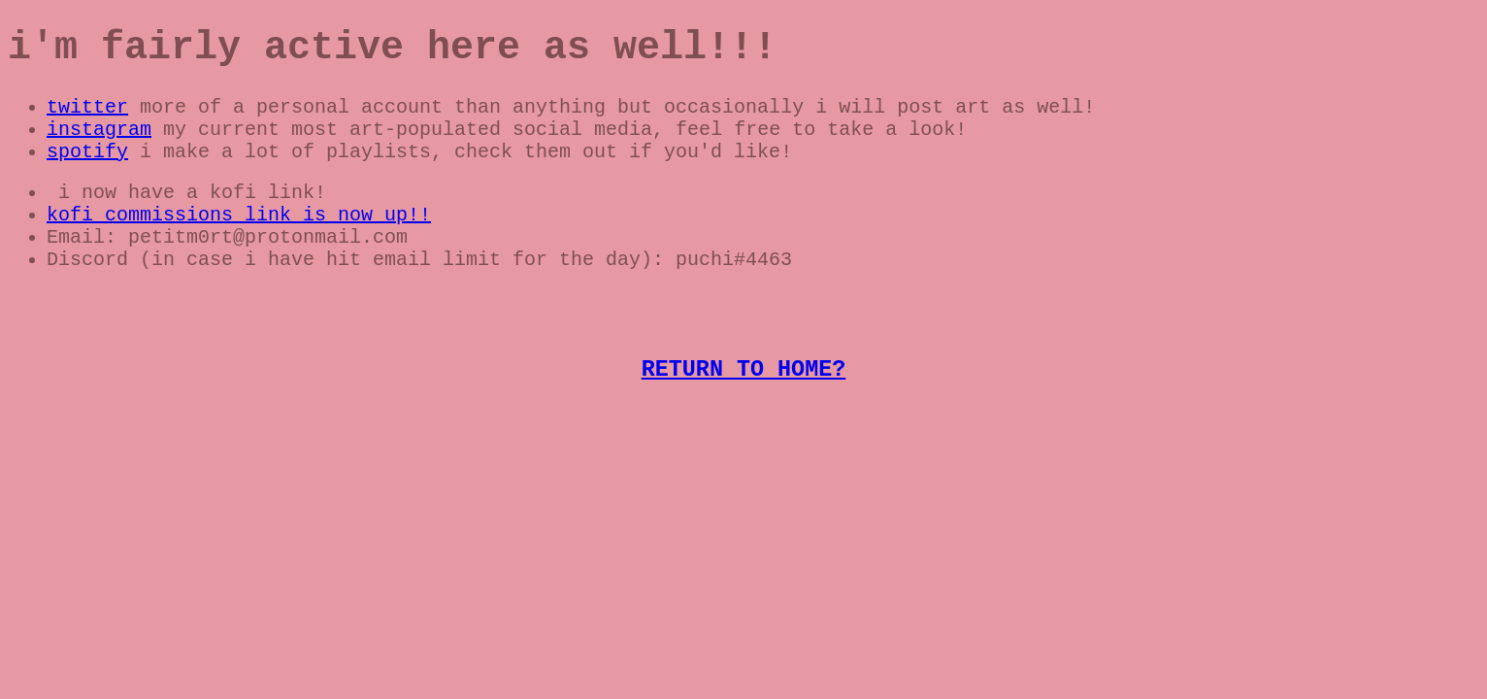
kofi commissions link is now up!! (239, 238)
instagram (99, 145)
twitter (87, 119)
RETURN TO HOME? (744, 413)
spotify (87, 171)
